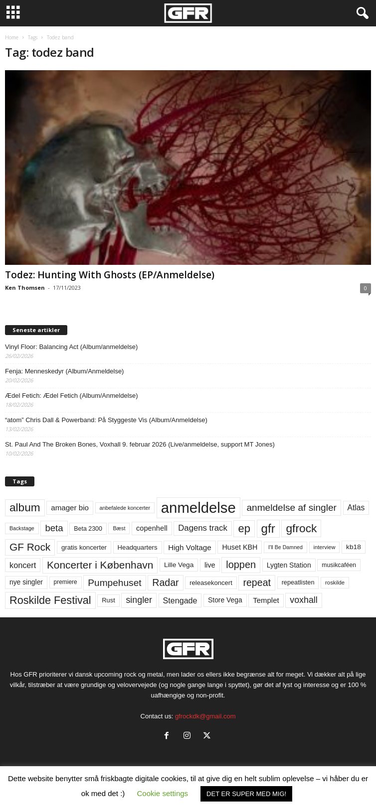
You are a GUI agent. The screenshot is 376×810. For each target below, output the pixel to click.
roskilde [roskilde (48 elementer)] (335, 582)
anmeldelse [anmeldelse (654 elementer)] (198, 507)
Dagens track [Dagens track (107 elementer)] (202, 528)
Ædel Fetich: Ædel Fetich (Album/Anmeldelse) (71, 395)
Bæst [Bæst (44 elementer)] (119, 528)
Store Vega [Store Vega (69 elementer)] (225, 600)
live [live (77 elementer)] (209, 565)
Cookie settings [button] (162, 793)
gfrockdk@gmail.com (205, 716)
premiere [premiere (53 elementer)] (65, 582)
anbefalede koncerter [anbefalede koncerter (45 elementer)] (125, 508)
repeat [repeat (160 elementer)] (257, 582)
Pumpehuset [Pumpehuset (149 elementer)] (114, 583)
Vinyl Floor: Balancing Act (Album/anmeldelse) (71, 346)
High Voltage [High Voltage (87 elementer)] (189, 547)
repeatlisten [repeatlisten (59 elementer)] (298, 582)
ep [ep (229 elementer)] (244, 528)
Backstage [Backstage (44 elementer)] (21, 528)
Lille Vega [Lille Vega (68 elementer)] (178, 565)
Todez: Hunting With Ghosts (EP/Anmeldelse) (109, 274)
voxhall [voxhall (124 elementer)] (304, 600)
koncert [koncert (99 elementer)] (22, 565)
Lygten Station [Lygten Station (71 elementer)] (289, 565)
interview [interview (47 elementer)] (325, 547)
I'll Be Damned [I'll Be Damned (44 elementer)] (285, 547)
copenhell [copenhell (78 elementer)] (152, 528)
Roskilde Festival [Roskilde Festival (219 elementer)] (50, 600)
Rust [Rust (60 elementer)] (108, 600)
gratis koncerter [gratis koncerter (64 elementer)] (84, 547)
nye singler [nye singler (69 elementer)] (26, 582)
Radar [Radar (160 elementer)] (165, 582)
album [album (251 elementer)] (24, 507)
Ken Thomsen (25, 287)
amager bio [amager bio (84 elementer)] (70, 507)
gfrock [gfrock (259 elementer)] (301, 528)
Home (11, 37)
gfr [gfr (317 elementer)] (268, 528)
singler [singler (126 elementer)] (139, 600)
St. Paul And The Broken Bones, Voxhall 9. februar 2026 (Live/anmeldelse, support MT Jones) (140, 444)
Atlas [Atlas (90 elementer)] (356, 507)
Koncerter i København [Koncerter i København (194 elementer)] (100, 565)
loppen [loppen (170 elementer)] (241, 564)
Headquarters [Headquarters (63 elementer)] (138, 547)
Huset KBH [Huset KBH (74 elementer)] (239, 547)
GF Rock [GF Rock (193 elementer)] (29, 547)
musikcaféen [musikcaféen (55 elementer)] (339, 565)
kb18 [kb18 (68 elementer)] (353, 547)
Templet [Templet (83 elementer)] (266, 600)
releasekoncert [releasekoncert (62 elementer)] (210, 582)
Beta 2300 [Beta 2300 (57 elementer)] (88, 528)
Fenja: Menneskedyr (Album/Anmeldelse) (64, 371)
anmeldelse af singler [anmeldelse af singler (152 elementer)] (291, 507)
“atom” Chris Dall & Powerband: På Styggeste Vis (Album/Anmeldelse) (106, 420)
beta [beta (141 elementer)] (54, 528)
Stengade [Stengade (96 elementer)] (180, 600)
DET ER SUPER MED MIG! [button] (246, 794)
